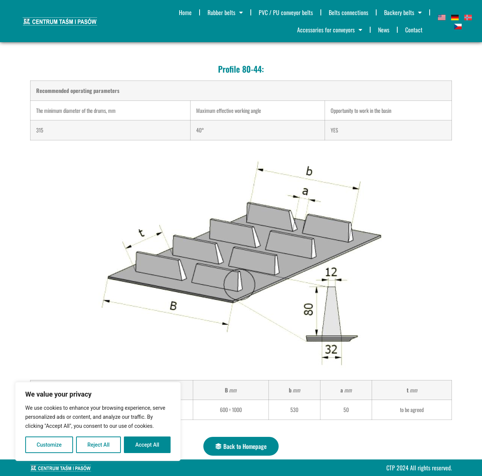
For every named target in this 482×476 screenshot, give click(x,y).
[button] (241, 446)
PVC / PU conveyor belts (286, 12)
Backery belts (403, 12)
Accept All (147, 445)
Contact (414, 29)
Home (185, 12)
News (383, 29)
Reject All (98, 445)
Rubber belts (225, 12)
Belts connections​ (348, 12)
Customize (49, 445)
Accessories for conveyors (329, 29)
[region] (98, 421)
